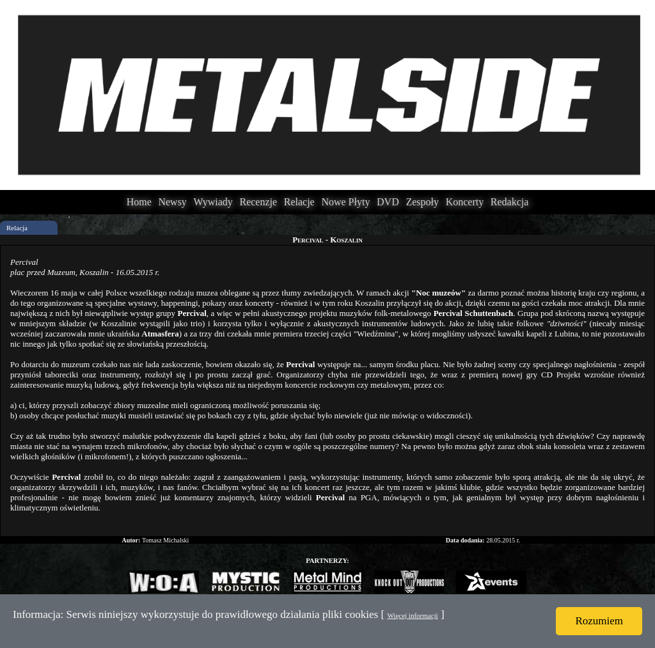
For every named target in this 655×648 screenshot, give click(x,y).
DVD (388, 201)
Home (139, 201)
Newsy (172, 201)
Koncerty (465, 201)
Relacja (17, 228)
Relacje (299, 201)
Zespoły (422, 201)
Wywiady (213, 201)
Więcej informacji (412, 615)
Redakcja (510, 201)
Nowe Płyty (345, 201)
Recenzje (258, 201)
